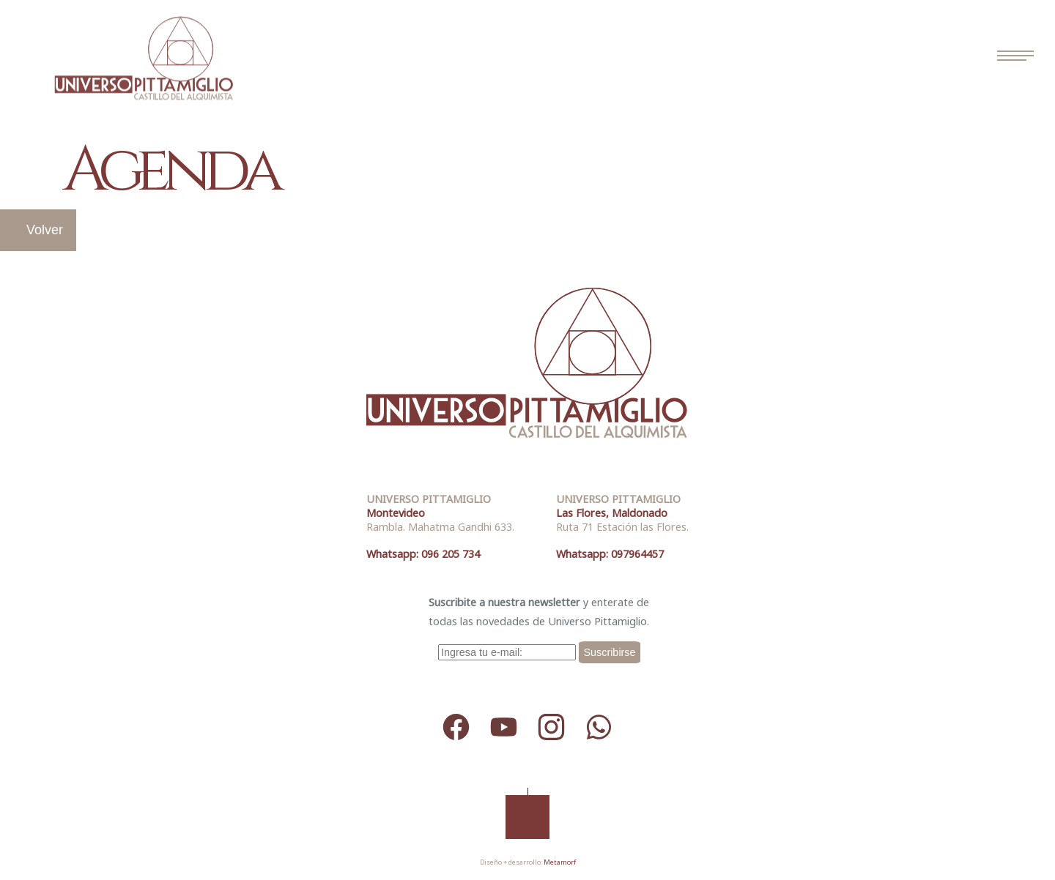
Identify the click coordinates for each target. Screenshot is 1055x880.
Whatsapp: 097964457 (610, 554)
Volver (44, 230)
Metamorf (560, 862)
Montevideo (395, 513)
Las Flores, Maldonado (611, 513)
